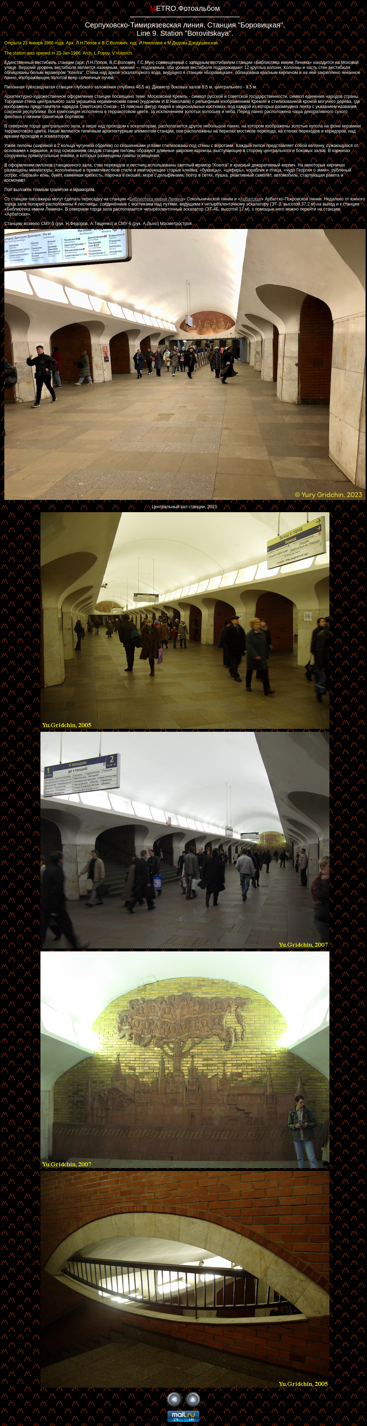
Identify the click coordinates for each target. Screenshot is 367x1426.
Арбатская (250, 199)
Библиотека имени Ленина (156, 199)
